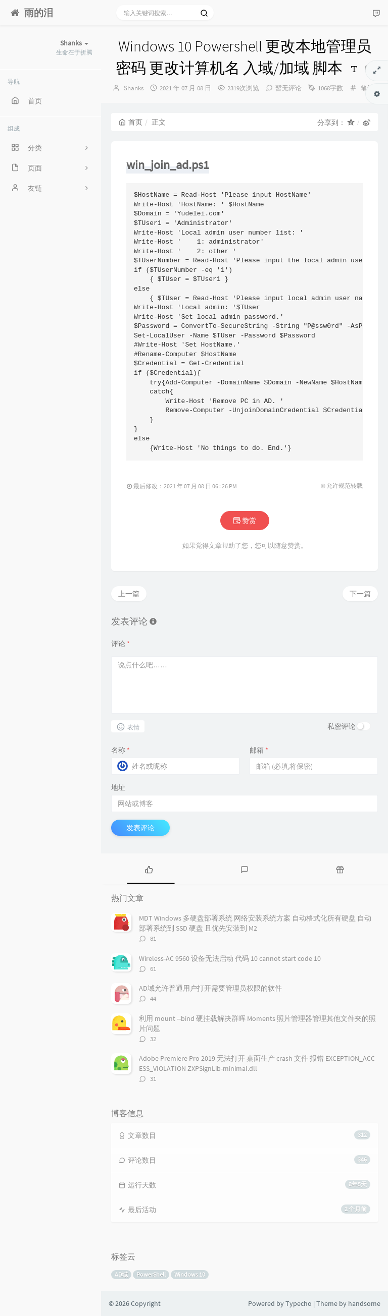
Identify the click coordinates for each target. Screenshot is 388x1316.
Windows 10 (189, 1274)
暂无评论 (288, 88)
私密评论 (341, 726)
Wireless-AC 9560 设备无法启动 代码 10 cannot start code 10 (230, 958)
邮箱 (259, 750)
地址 (118, 787)
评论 (120, 643)
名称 (120, 750)
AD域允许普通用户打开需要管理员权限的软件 (210, 988)
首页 (130, 122)
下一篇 (360, 593)
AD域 (121, 1274)
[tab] (149, 868)
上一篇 (128, 593)
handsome (364, 1303)
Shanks (133, 88)
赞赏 (244, 521)
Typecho (298, 1303)
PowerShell (151, 1274)
